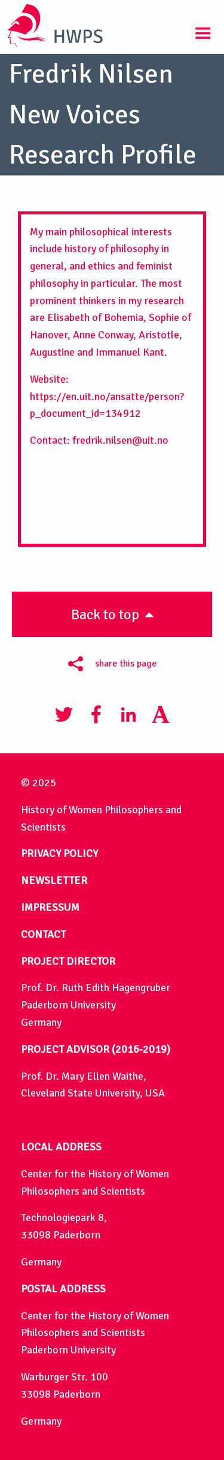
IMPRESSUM (50, 907)
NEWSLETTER (54, 880)
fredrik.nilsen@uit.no (120, 440)
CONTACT (43, 934)
